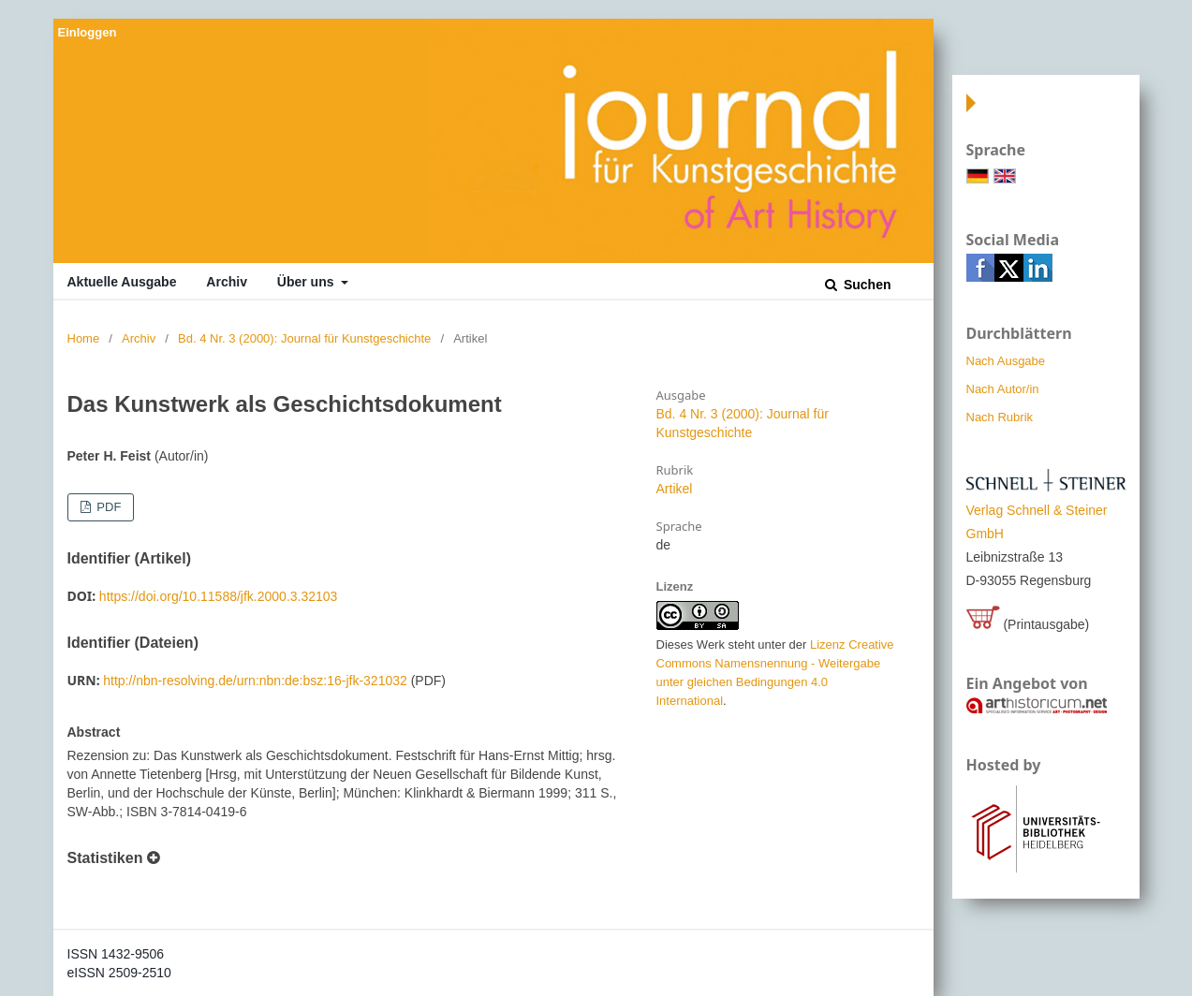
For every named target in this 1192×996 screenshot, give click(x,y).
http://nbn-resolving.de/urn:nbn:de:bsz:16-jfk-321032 (255, 680)
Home (83, 338)
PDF (108, 507)
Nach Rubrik (1000, 417)
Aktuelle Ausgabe (122, 281)
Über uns (307, 281)
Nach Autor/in (1002, 389)
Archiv (226, 281)
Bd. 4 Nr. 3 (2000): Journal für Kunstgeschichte (304, 338)
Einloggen (87, 32)
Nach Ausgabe (1006, 361)
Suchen (865, 284)
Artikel (674, 488)
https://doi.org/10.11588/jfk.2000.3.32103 (218, 596)
